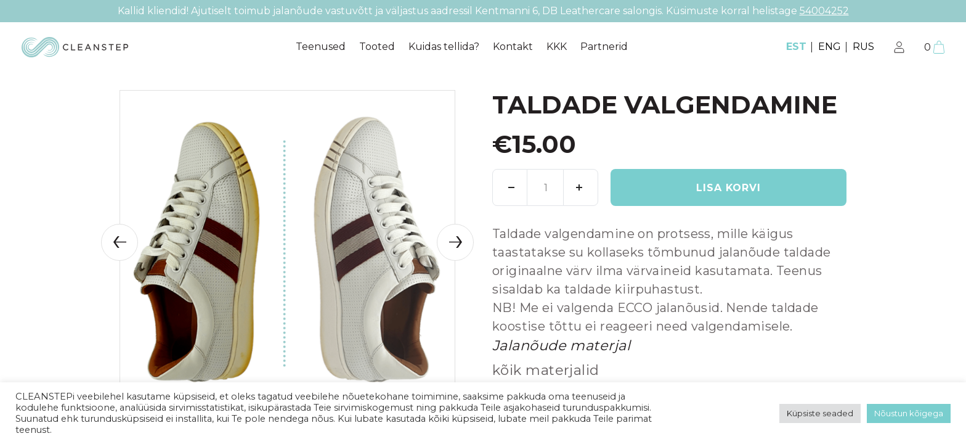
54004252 (824, 11)
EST (796, 46)
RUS (863, 46)
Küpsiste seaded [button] (820, 413)
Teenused (321, 46)
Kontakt (513, 46)
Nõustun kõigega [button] (908, 413)
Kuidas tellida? (443, 46)
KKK (556, 46)
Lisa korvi (728, 188)
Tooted (377, 46)
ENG (829, 46)
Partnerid (604, 46)
